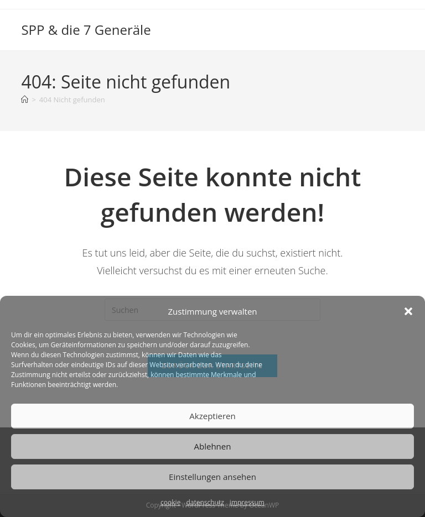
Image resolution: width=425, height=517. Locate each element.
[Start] (24, 100)
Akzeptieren (212, 415)
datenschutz (205, 502)
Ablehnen (212, 446)
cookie (170, 502)
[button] (408, 311)
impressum (247, 502)
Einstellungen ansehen (212, 476)
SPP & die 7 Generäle (86, 29)
